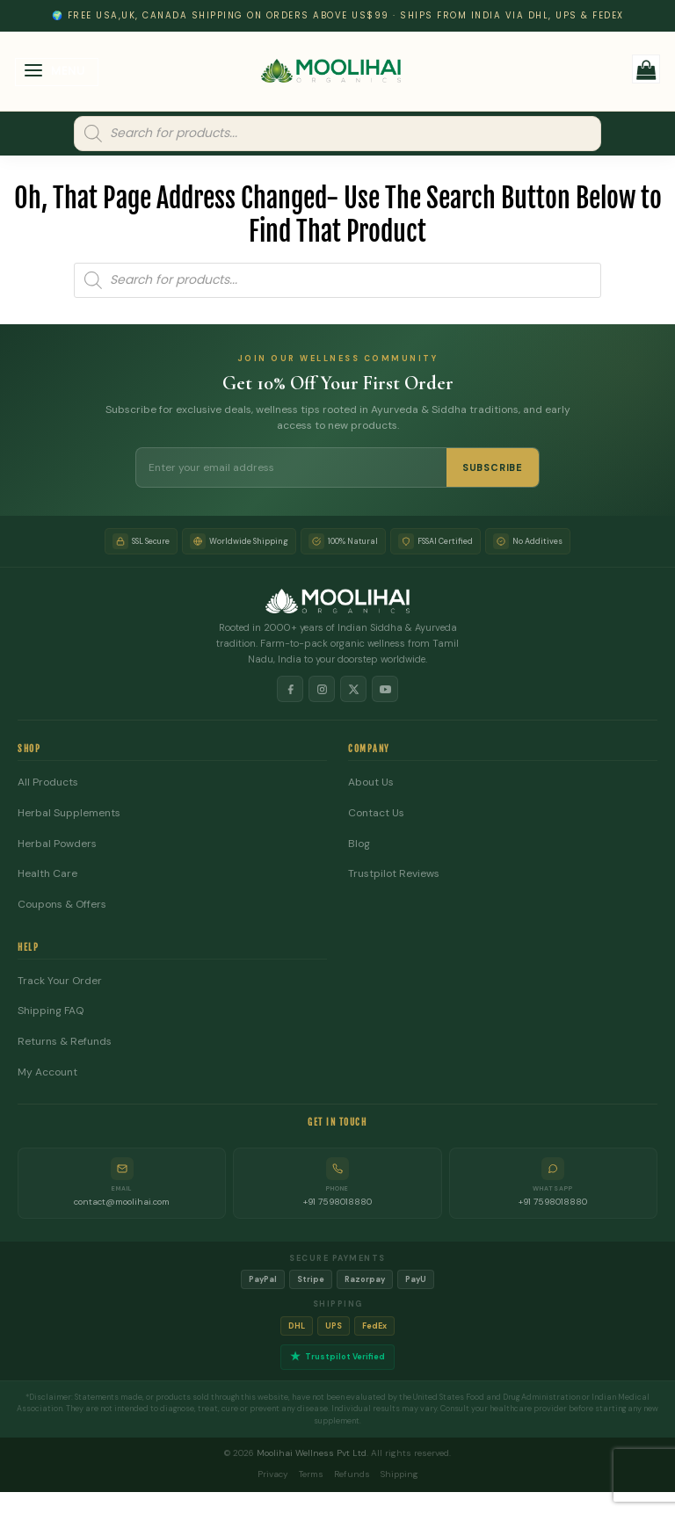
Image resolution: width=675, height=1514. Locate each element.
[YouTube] (385, 689)
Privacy (273, 1474)
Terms (311, 1474)
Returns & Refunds (65, 1041)
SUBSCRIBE (492, 467)
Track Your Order (60, 981)
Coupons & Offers (62, 904)
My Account (47, 1072)
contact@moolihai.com (122, 1201)
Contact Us (376, 813)
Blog (359, 844)
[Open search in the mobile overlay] (337, 133)
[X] (353, 689)
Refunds (352, 1474)
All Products (48, 782)
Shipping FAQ (50, 1011)
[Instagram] (321, 689)
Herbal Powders (57, 844)
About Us (371, 782)
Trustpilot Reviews (393, 873)
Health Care (47, 873)
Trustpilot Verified (337, 1357)
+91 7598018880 (337, 1201)
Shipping (399, 1474)
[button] (57, 72)
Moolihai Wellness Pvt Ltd (312, 1453)
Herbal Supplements (69, 813)
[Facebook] (290, 689)
